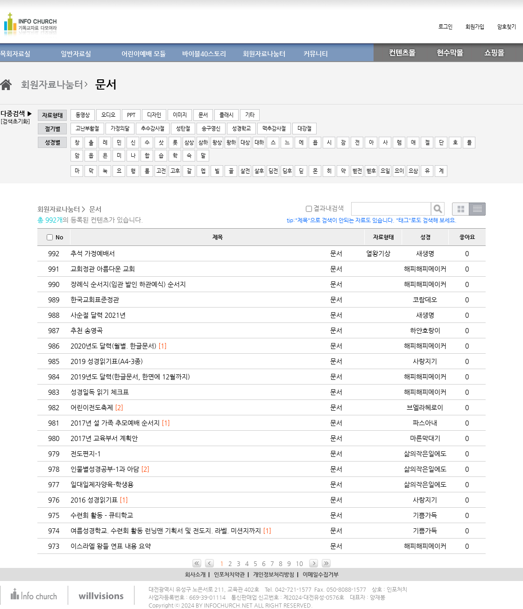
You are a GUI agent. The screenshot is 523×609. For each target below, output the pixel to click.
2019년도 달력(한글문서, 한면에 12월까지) (130, 376)
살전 (245, 171)
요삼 (413, 171)
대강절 (304, 129)
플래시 (226, 115)
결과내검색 (325, 208)
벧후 (371, 171)
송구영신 (211, 129)
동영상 (83, 115)
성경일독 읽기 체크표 (100, 392)
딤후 (287, 171)
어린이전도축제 (92, 407)
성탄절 (183, 129)
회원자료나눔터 (52, 84)
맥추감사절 (274, 129)
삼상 (189, 143)
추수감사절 (152, 129)
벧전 (357, 171)
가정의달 (120, 129)
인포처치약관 (229, 574)
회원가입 (475, 27)
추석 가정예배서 (93, 253)
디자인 (154, 115)
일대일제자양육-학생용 (102, 484)
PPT (131, 115)
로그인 (445, 27)
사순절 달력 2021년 (98, 315)
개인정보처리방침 (273, 574)
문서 (203, 115)
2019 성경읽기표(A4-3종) (107, 361)
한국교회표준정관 (95, 299)
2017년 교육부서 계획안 (104, 438)
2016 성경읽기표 (94, 500)
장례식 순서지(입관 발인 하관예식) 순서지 (128, 284)
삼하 (203, 143)
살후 (259, 171)
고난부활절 (87, 129)
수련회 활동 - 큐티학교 (102, 515)
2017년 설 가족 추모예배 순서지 (115, 423)
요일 (385, 171)
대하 (259, 143)
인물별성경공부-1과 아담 (105, 469)
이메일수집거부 (321, 574)
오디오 (108, 115)
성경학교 (241, 129)
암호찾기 (506, 27)
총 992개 (50, 220)
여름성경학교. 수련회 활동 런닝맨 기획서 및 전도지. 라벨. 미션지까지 (166, 530)
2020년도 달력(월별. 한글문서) (113, 346)
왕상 (217, 143)
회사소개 (195, 574)
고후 (175, 171)
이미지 (180, 115)
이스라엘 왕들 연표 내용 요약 (111, 546)
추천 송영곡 (87, 330)
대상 (245, 143)
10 (299, 563)
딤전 (273, 171)
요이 (399, 171)
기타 (249, 115)
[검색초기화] (15, 121)
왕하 (231, 143)
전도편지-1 (86, 453)
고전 (161, 171)
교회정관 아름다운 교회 (103, 269)
